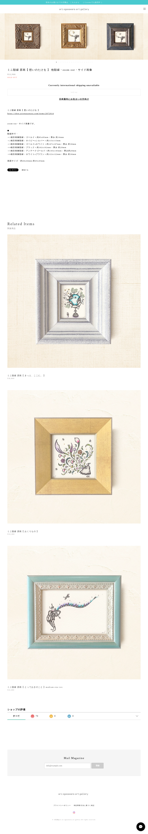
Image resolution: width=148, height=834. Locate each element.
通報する (25, 170)
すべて (16, 716)
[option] (74, 36)
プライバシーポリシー (62, 805)
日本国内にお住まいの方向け (74, 99)
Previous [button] (4, 36)
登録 (97, 765)
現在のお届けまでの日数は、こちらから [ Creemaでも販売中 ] (74, 2)
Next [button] (143, 36)
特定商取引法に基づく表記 (84, 805)
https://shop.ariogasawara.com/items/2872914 (30, 113)
